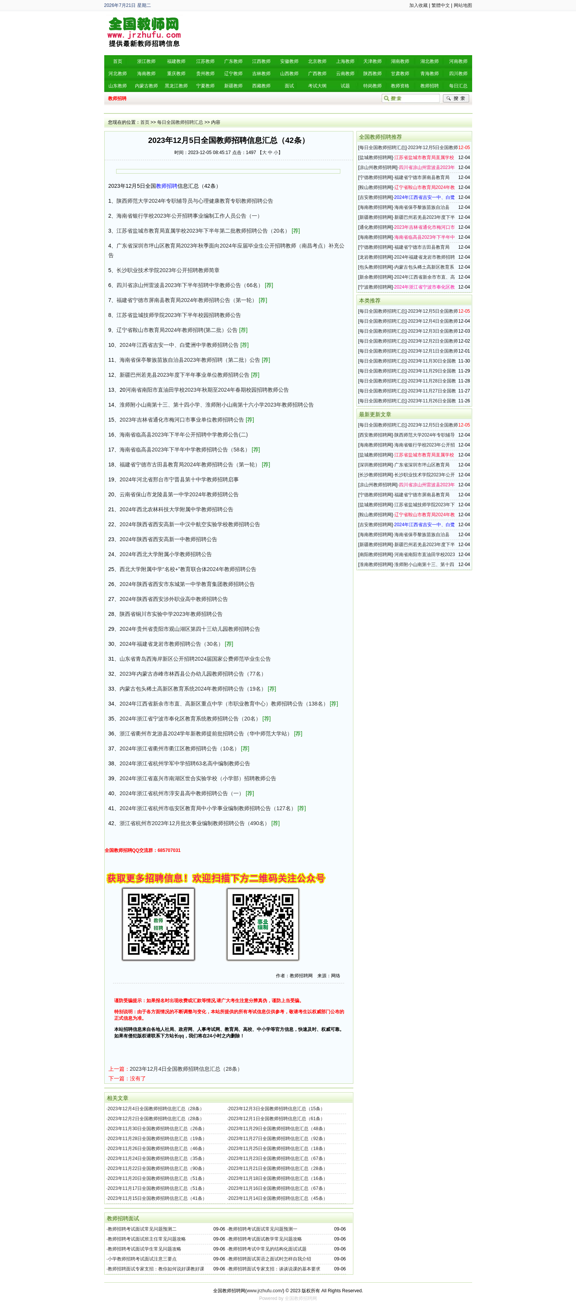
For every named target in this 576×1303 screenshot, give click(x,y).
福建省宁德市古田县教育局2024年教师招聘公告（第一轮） (190, 464)
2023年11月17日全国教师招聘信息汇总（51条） (157, 1188)
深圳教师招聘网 (375, 465)
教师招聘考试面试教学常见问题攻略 (265, 1239)
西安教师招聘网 (375, 435)
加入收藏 (418, 5)
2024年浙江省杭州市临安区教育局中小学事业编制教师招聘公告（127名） (208, 808)
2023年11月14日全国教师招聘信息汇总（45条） (278, 1198)
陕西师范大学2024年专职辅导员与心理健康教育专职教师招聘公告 (195, 201)
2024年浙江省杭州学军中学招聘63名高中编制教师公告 (185, 763)
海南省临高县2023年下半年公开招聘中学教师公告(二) (184, 435)
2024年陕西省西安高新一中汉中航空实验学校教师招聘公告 (190, 524)
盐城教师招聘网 (375, 157)
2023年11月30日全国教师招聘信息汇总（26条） (157, 1128)
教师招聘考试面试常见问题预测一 (262, 1229)
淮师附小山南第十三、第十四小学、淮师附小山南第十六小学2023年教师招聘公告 (217, 405)
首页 (144, 122)
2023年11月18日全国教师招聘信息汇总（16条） (278, 1178)
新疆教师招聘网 (375, 217)
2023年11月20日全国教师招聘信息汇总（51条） (157, 1178)
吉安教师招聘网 (375, 197)
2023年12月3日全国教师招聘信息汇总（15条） (276, 1108)
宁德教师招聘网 (375, 177)
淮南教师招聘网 (375, 564)
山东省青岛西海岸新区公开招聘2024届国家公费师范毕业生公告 (195, 659)
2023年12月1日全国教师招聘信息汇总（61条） (276, 1118)
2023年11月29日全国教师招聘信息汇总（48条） (278, 1128)
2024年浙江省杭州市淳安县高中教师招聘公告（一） (182, 793)
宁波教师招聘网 (375, 287)
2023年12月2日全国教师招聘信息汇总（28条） (156, 1118)
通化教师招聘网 (375, 227)
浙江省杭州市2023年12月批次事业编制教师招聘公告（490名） (195, 823)
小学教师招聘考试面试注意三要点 (142, 1259)
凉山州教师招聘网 (377, 167)
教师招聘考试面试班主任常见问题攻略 (147, 1239)
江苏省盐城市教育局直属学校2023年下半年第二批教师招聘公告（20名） (203, 231)
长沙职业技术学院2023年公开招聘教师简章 (168, 270)
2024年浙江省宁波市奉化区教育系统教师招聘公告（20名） (190, 719)
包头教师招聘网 (375, 267)
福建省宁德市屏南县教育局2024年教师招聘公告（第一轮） (187, 300)
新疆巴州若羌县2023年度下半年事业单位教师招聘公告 (184, 375)
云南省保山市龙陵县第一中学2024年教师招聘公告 (179, 494)
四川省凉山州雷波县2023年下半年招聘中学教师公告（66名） (190, 285)
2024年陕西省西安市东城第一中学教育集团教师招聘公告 (187, 584)
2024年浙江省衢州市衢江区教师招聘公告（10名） (180, 748)
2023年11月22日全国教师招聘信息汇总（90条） (157, 1168)
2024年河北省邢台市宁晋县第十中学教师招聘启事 (179, 479)
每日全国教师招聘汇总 (180, 122)
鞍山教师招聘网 (375, 187)
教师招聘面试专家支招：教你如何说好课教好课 (156, 1269)
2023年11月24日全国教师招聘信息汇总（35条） (157, 1158)
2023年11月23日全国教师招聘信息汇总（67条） (278, 1158)
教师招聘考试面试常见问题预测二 (142, 1229)
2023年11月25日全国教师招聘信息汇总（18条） (278, 1148)
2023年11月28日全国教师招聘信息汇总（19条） (157, 1138)
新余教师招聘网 (375, 277)
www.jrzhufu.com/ (265, 1290)
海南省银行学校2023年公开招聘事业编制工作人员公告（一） (190, 216)
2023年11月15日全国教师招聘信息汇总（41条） (157, 1198)
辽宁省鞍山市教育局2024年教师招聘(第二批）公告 (177, 330)
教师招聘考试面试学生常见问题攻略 (144, 1249)
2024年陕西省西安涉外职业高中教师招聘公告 (174, 599)
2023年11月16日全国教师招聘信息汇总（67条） (278, 1188)
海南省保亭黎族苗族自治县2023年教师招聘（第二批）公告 (190, 360)
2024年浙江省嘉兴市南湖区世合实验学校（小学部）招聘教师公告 (198, 778)
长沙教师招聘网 (375, 475)
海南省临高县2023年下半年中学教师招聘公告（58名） (185, 449)
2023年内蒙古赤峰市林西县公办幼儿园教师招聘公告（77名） (193, 674)
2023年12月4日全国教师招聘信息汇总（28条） (186, 1069)
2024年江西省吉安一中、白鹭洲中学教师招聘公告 (179, 345)
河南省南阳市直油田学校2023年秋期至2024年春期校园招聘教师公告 (207, 390)
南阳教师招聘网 (375, 554)
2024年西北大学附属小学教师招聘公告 (166, 554)
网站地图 (463, 5)
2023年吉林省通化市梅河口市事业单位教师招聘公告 (182, 420)
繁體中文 (441, 5)
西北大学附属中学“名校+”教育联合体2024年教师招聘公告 (188, 569)
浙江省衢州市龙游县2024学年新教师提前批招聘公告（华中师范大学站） (206, 733)
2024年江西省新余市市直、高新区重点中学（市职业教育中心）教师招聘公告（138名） (224, 704)
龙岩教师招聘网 (375, 257)
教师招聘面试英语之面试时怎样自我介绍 (269, 1259)
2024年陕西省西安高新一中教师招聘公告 (168, 539)
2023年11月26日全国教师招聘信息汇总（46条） (157, 1148)
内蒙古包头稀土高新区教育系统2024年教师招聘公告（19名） (193, 689)
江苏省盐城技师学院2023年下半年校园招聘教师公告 (179, 315)
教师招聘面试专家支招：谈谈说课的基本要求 (274, 1269)
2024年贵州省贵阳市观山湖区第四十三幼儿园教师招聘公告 (190, 629)
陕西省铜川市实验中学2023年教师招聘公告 (171, 614)
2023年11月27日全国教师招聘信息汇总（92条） (278, 1138)
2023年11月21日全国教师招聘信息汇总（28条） (278, 1168)
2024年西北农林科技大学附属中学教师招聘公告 (176, 509)
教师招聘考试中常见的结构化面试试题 (267, 1249)
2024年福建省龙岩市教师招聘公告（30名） (171, 644)
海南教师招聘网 (375, 207)
